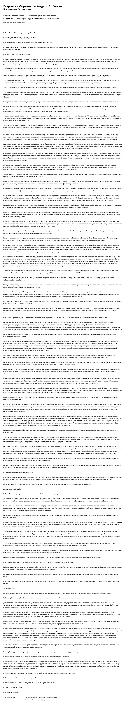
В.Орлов (6, 38)
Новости (40, 697)
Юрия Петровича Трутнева (57, 294)
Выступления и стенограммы (50, 697)
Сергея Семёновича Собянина (70, 310)
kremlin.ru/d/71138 (40, 701)
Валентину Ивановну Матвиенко (48, 310)
